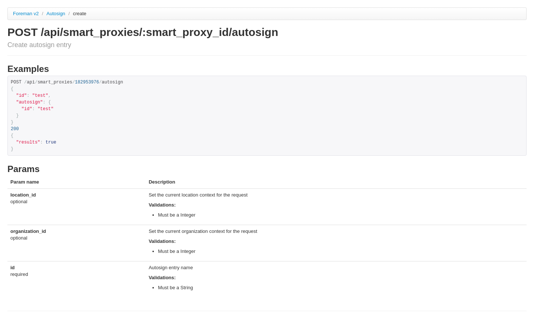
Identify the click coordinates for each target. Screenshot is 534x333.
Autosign (56, 13)
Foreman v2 (26, 13)
